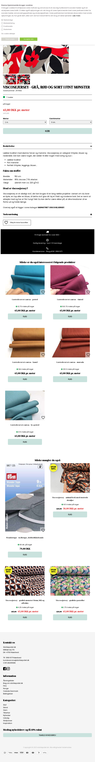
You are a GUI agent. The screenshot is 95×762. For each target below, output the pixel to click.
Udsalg (6, 718)
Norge (6, 688)
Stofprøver (7, 720)
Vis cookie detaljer (8, 34)
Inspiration (7, 723)
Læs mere (76, 16)
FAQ (5, 686)
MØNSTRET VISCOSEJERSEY (51, 207)
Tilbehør (6, 712)
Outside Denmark (10, 691)
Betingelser (8, 693)
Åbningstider (8, 680)
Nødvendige (8, 20)
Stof (4, 705)
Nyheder (7, 715)
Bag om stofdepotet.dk (13, 683)
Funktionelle (8, 26)
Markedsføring (9, 23)
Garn (5, 710)
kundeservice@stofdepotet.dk (16, 660)
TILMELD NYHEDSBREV (47, 735)
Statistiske (8, 29)
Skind (5, 707)
